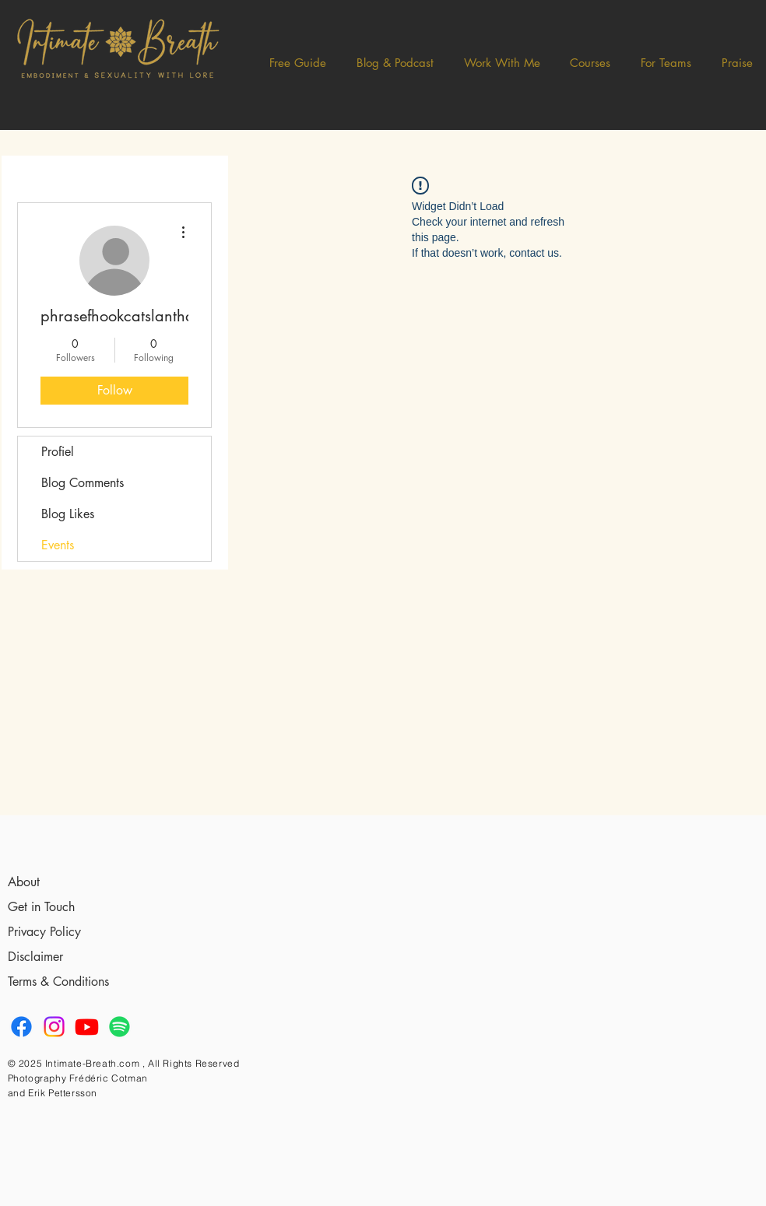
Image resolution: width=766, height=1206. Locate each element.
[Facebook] (21, 1026)
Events (57, 545)
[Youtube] (86, 1026)
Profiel (57, 451)
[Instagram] (54, 1026)
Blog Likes (67, 514)
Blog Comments (82, 483)
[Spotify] (119, 1026)
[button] (395, 62)
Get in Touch (41, 907)
